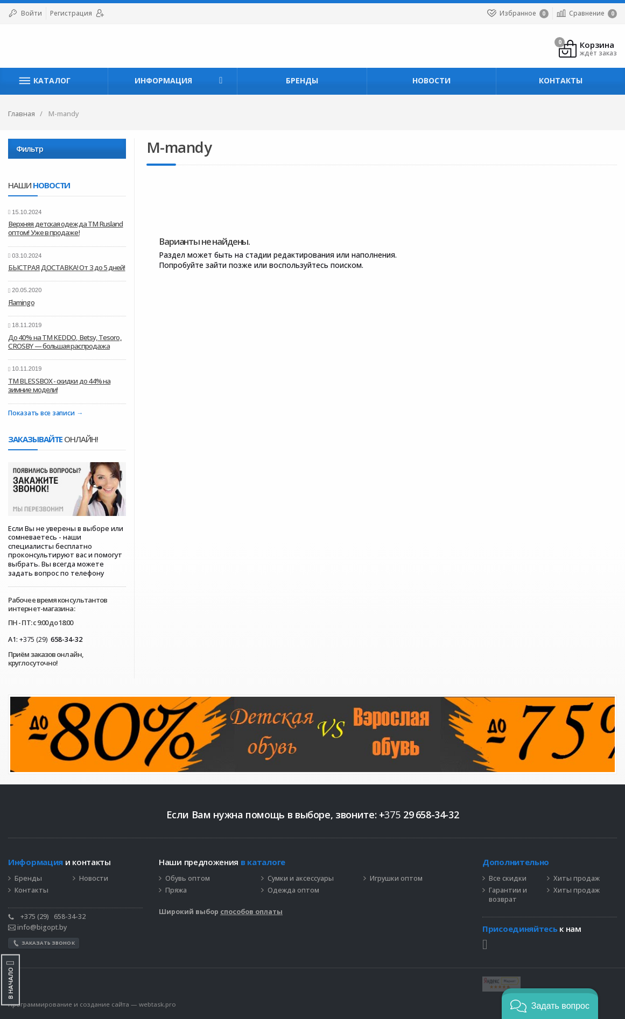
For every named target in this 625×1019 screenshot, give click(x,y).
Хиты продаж (576, 878)
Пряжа (176, 890)
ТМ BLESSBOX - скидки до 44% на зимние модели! (59, 385)
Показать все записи (41, 413)
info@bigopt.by (37, 927)
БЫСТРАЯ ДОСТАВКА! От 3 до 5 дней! (66, 267)
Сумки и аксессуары (301, 878)
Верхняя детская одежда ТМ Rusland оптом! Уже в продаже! (65, 228)
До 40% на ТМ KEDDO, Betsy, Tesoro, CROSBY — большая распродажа (65, 341)
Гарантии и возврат (508, 895)
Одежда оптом (293, 890)
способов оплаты (251, 911)
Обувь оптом (187, 878)
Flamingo (21, 302)
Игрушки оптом (396, 878)
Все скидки (507, 878)
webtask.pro (157, 1004)
